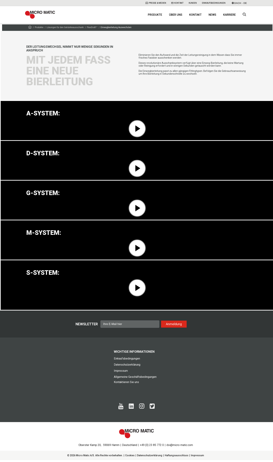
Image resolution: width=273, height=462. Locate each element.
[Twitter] (152, 409)
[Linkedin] (131, 409)
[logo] (41, 15)
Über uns (175, 15)
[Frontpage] (30, 29)
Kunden (193, 3)
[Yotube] (120, 410)
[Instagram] (141, 409)
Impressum (121, 372)
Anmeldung (174, 326)
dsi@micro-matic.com (179, 447)
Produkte (155, 15)
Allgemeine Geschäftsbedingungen (135, 378)
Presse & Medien (156, 3)
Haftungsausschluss (176, 457)
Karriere (229, 15)
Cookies (130, 457)
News (212, 15)
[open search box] (244, 16)
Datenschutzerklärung (127, 366)
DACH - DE (239, 3)
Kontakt (177, 3)
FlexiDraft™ (92, 29)
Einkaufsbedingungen (213, 3)
